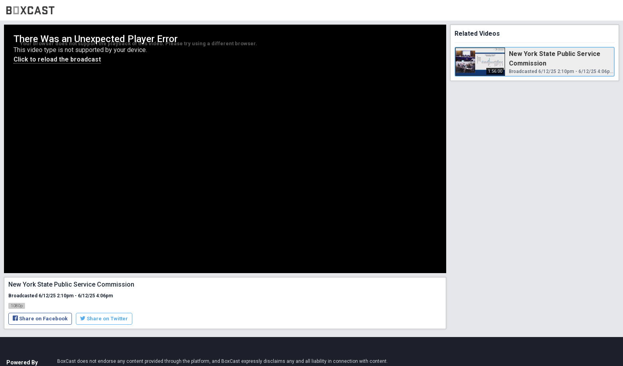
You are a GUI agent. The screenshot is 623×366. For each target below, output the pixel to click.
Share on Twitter (104, 319)
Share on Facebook (40, 319)
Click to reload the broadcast (57, 59)
